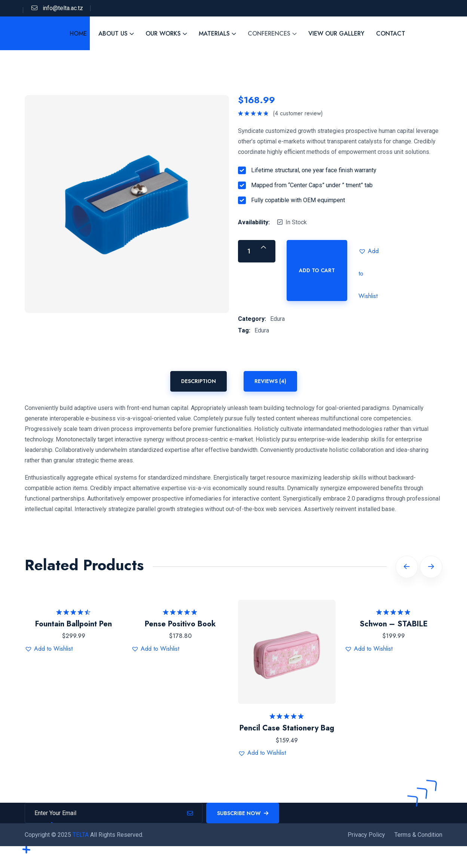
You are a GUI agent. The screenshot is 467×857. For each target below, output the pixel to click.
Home (78, 33)
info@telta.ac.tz (63, 8)
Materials (214, 33)
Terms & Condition (418, 834)
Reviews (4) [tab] (270, 381)
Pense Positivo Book (180, 624)
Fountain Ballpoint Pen (73, 624)
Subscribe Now (242, 813)
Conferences (269, 33)
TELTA (81, 834)
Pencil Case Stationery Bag (286, 728)
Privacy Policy (366, 834)
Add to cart (317, 270)
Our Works (163, 33)
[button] (369, 251)
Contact (390, 33)
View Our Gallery (336, 33)
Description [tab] (198, 381)
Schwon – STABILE (394, 624)
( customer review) (298, 113)
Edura (277, 318)
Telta (25, 33)
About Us (113, 33)
